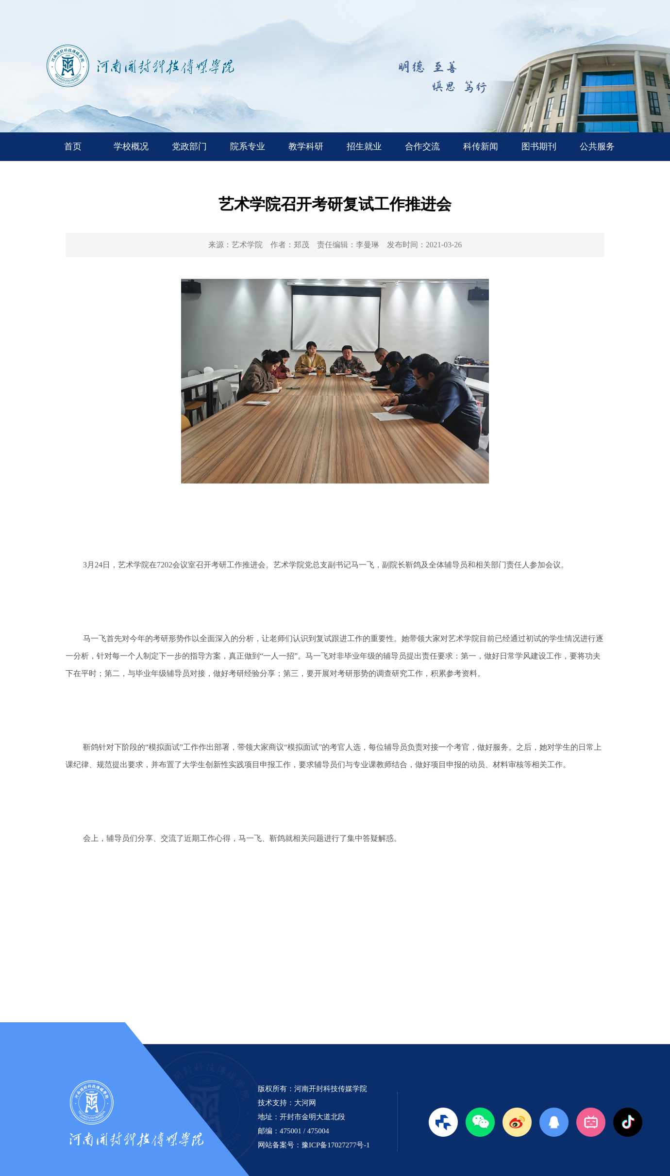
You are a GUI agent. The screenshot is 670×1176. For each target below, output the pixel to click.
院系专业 (247, 146)
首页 (73, 146)
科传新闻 (480, 146)
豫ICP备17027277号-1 (336, 1145)
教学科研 (305, 146)
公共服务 (597, 146)
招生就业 (364, 146)
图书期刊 (538, 146)
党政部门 (189, 146)
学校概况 (131, 146)
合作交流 (422, 146)
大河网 (305, 1103)
